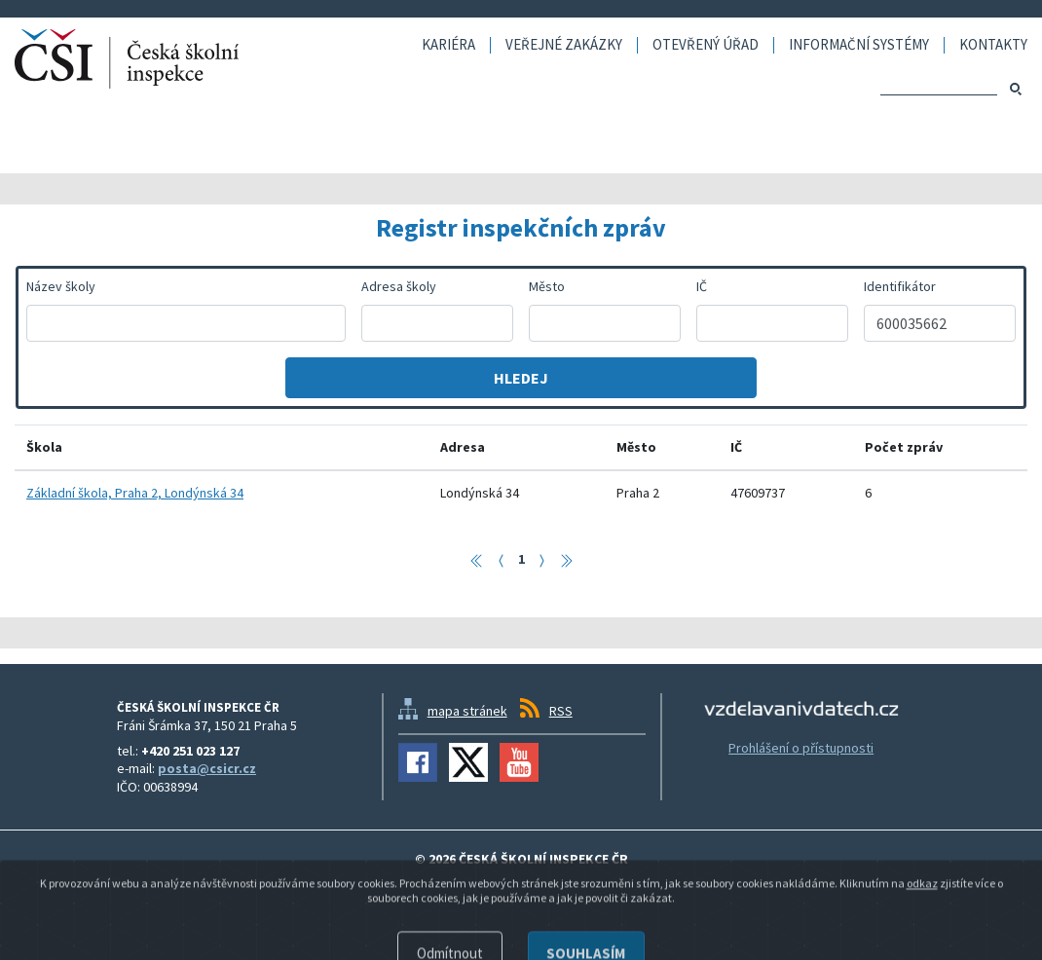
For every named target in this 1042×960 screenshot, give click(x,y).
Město (547, 286)
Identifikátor (900, 286)
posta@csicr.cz (207, 768)
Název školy (60, 286)
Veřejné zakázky (563, 45)
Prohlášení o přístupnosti (801, 748)
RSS (561, 711)
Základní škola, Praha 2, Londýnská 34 (134, 492)
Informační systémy (859, 45)
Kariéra (448, 45)
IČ (701, 286)
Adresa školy (398, 286)
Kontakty (993, 45)
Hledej (521, 378)
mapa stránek (467, 711)
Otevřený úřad (705, 45)
